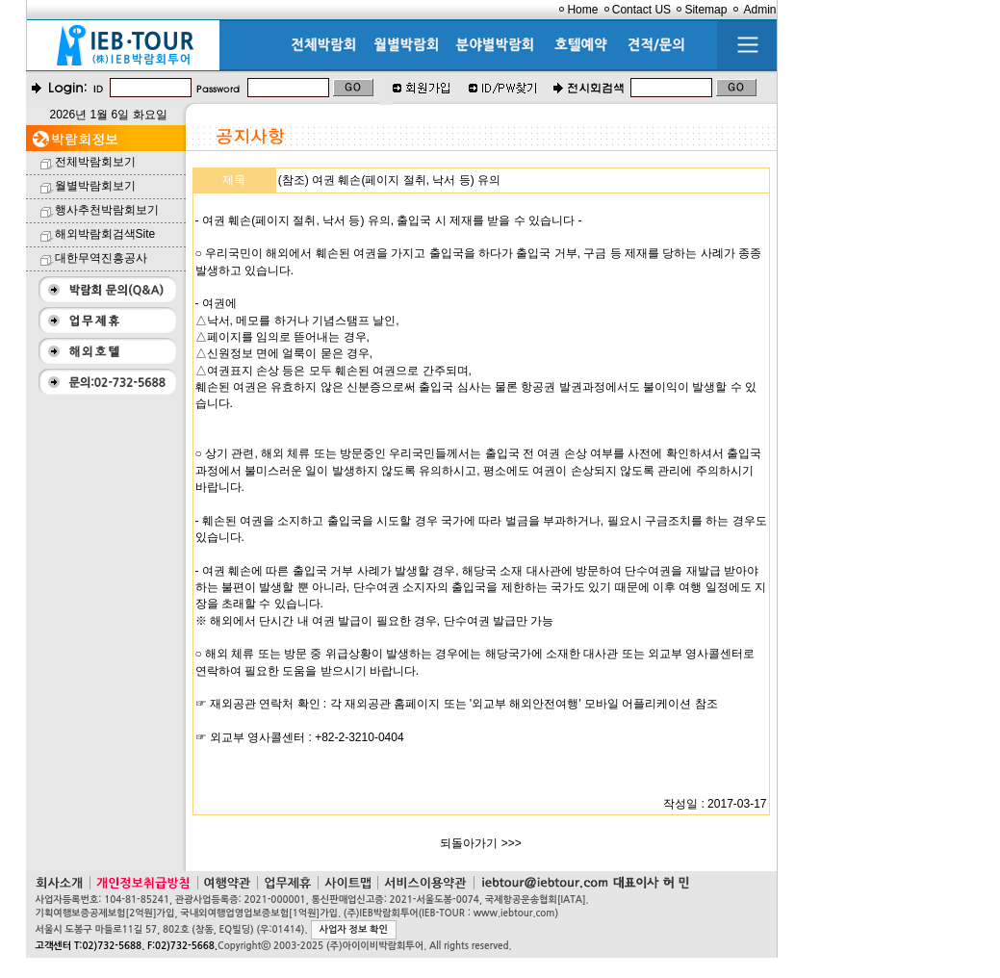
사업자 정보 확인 (354, 929)
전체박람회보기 (95, 161)
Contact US (641, 9)
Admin (759, 9)
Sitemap (705, 9)
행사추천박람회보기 (107, 210)
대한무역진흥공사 (101, 258)
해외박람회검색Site (105, 234)
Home (582, 9)
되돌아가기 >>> (480, 843)
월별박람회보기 (95, 186)
